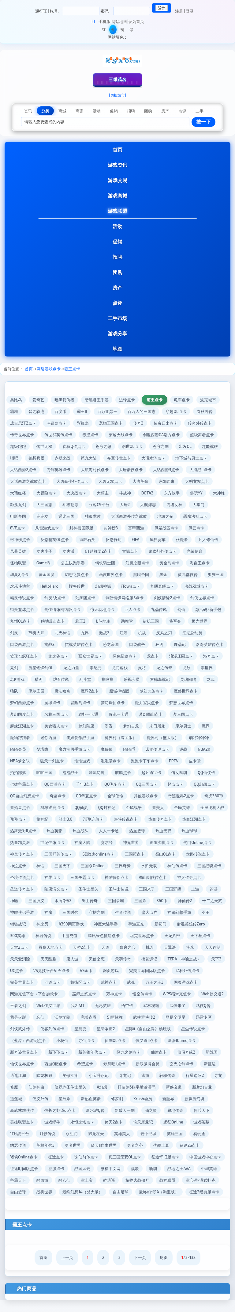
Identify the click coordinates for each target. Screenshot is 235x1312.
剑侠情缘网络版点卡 (133, 609)
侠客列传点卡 (141, 1028)
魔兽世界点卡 (56, 702)
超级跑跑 (18, 446)
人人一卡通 (212, 830)
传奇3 (138, 423)
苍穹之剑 (161, 446)
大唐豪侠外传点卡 (72, 481)
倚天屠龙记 (48, 1133)
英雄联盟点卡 (127, 1121)
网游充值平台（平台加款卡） (117, 993)
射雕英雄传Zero (73, 935)
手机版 (104, 21)
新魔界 (67, 1110)
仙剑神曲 (128, 1087)
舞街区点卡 (187, 982)
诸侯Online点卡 (107, 1156)
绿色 (131, 30)
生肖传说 (18, 923)
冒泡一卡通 (187, 714)
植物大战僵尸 (22, 1191)
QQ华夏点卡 (176, 795)
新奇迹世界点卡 (94, 1052)
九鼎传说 (18, 621)
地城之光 (188, 516)
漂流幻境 (177, 772)
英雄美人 (18, 1145)
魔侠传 (179, 749)
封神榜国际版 (116, 527)
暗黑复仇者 (65, 399)
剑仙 (40, 621)
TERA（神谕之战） (79, 970)
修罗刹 (16, 1110)
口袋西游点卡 (79, 644)
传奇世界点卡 (22, 434)
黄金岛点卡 (196, 562)
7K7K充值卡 (202, 819)
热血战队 (184, 830)
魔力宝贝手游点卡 (147, 749)
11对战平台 (135, 1133)
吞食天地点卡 (141, 947)
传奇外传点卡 (200, 423)
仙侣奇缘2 (45, 1063)
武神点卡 (216, 982)
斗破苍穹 (93, 504)
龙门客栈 (180, 667)
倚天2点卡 (19, 1133)
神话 (106, 865)
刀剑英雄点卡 (58, 469)
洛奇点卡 (52, 667)
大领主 (103, 492)
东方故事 (172, 492)
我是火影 (118, 1017)
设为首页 (136, 21)
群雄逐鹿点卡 (152, 807)
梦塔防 (115, 749)
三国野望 (44, 900)
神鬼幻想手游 (75, 923)
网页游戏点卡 (69, 993)
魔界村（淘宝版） (192, 737)
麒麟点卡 (204, 772)
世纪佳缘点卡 (131, 842)
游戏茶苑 (107, 1133)
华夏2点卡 (49, 574)
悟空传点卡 (20, 1005)
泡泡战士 (151, 772)
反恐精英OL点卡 (81, 539)
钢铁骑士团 (132, 562)
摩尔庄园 (111, 690)
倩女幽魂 (48, 784)
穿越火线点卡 (121, 434)
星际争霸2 (195, 1028)
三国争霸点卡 (147, 877)
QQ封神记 (207, 807)
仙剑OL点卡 (205, 1040)
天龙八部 (52, 947)
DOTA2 (148, 492)
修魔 (106, 1087)
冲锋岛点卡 (56, 423)
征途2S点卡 (73, 1156)
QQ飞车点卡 (199, 784)
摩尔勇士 (44, 737)
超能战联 (210, 446)
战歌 (216, 1168)
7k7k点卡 (127, 819)
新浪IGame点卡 (56, 1052)
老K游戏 (84, 679)
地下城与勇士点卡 (192, 458)
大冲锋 (16, 504)
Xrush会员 (41, 1110)
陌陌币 (202, 749)
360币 (37, 912)
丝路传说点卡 (53, 865)
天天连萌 (103, 958)
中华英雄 (70, 1180)
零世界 (61, 679)
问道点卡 (159, 982)
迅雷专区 (81, 1028)
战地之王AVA (39, 1180)
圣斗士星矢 (161, 889)
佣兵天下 (97, 1121)
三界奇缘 (188, 865)
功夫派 (99, 551)
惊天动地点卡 (173, 609)
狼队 (89, 690)
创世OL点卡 (132, 446)
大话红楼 (18, 492)
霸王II (82, 411)
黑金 (194, 574)
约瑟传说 (119, 1145)
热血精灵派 (99, 842)
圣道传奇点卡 (94, 889)
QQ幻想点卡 (79, 795)
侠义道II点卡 (21, 1052)
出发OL (185, 446)
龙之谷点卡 (119, 656)
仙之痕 (46, 1121)
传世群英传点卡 (58, 434)
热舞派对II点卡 (126, 830)
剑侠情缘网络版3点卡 (193, 597)
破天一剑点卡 (128, 760)
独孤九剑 (40, 504)
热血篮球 (18, 842)
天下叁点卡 (81, 947)
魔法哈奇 (138, 690)
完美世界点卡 (129, 982)
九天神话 (138, 632)
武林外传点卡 (94, 982)
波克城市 (209, 399)
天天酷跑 (160, 958)
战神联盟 (52, 1191)
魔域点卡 (121, 702)
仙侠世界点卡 (99, 1063)
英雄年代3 (147, 1145)
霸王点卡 (72, 368)
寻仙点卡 (177, 1040)
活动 (117, 226)
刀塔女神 (197, 504)
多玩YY (197, 492)
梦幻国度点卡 (91, 714)
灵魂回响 (48, 690)
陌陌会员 (91, 749)
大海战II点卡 (201, 469)
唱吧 (14, 458)
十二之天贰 (88, 912)
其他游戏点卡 (22, 807)
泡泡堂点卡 (186, 760)
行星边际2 (64, 1087)
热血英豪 (157, 830)
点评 (117, 303)
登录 (190, 11)
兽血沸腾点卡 (22, 854)
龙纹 (40, 679)
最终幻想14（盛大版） (183, 1191)
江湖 (199, 632)
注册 (179, 11)
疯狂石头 (113, 539)
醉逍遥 (187, 1180)
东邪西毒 (167, 481)
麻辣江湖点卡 (87, 725)
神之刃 (148, 923)
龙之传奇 (18, 679)
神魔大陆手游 (211, 923)
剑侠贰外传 (109, 1028)
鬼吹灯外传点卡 (193, 551)
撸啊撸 (175, 679)
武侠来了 (67, 1017)
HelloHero (106, 586)
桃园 (40, 958)
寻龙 (87, 1087)
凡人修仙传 (20, 551)
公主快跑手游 (99, 562)
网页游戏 (18, 982)
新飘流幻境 (94, 1110)
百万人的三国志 (142, 411)
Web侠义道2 (90, 1005)
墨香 (173, 725)
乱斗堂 (153, 679)
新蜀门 (42, 935)
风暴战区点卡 (201, 527)
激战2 (179, 632)
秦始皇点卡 (120, 807)
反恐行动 (140, 539)
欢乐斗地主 (77, 586)
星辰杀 (170, 1098)
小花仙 (153, 1040)
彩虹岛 (83, 423)
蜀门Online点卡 (58, 854)
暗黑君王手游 (97, 399)
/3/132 (188, 1269)
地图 (117, 349)
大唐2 (147, 504)
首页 (117, 149)
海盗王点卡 (20, 574)
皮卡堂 (74, 772)
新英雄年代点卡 (163, 1052)
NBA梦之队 (95, 760)
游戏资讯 (117, 165)
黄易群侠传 (20, 586)
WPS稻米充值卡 (54, 1005)
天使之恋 (209, 958)
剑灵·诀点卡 (123, 597)
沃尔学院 (163, 1017)
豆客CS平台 (121, 504)
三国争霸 (206, 900)
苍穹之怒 (104, 446)
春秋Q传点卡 (74, 446)
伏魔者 (209, 539)
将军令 (42, 632)
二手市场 (117, 318)
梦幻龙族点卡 (22, 702)
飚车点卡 (182, 399)
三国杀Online (158, 865)
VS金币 (203, 970)
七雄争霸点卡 (106, 784)
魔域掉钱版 (194, 690)
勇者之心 (18, 1156)
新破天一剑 (20, 1121)
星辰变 (170, 1028)
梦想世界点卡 (56, 714)
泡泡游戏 (158, 760)
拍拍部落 (98, 772)
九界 (160, 632)
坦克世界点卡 (22, 947)
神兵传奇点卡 (60, 889)
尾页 (164, 1269)
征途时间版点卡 (104, 1168)
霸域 (14, 411)
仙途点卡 (18, 1063)
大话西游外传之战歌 (152, 516)
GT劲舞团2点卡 (128, 551)
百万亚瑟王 (108, 411)
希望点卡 (162, 1063)
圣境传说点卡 (87, 877)
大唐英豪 (141, 481)
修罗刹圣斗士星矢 (162, 1087)
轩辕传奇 (36, 1087)
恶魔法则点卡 (22, 527)
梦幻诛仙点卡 (181, 702)
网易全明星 (52, 1028)
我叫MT (179, 1005)
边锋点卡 (127, 399)
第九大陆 (89, 458)
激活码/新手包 (68, 621)
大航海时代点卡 (95, 469)
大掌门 (16, 516)
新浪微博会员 (22, 1075)
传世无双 (44, 446)
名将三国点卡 (125, 714)
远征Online (78, 1133)
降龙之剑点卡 (199, 1052)
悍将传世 (133, 586)
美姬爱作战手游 (152, 737)
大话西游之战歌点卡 (28, 481)
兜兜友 (65, 516)
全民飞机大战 (97, 819)
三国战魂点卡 (52, 877)
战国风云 (163, 1168)
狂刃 (216, 644)
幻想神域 (160, 586)
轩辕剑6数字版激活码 (29, 1098)
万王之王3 (37, 993)
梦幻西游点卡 (91, 702)
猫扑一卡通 (157, 714)
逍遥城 (121, 1098)
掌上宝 (165, 1180)
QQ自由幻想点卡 (114, 795)
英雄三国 (71, 1145)
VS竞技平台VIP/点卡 (169, 970)
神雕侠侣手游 (120, 912)
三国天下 (128, 865)
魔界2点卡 (165, 690)
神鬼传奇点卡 (94, 854)
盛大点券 (44, 923)
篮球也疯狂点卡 (85, 656)
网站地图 (119, 21)
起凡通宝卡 (20, 784)
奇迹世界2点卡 (57, 807)
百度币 (61, 411)
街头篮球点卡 (93, 609)
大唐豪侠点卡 (131, 469)
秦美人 (42, 819)
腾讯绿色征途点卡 (191, 935)
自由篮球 (119, 1191)
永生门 (187, 1133)
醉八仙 (143, 1180)
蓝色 (113, 30)
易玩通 (95, 1145)
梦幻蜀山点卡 (22, 725)
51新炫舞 (215, 1017)
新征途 (85, 1075)
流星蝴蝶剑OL (101, 667)
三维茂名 (117, 79)
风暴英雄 (48, 551)
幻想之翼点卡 (107, 574)
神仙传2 (61, 912)
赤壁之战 (63, 458)
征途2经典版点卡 (102, 1203)
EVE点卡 (51, 527)
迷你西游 (119, 737)
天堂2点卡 (110, 947)
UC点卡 (133, 970)
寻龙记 (216, 1075)
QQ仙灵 (181, 807)
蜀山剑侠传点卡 (24, 889)
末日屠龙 (18, 737)
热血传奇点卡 (56, 830)
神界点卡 (117, 877)
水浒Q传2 (152, 900)
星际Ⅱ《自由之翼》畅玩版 (33, 1040)
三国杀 (16, 912)
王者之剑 (120, 1005)
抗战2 (106, 644)
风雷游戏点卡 (82, 527)
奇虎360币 (90, 807)
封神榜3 (145, 527)
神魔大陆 (162, 842)
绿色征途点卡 (185, 656)
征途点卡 (139, 1156)
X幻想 (193, 1087)
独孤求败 (115, 516)
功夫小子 (75, 551)
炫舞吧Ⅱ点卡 (192, 1063)
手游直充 (18, 935)
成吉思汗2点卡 (23, 423)
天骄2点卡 (173, 947)
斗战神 (125, 492)
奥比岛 (16, 399)
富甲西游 (171, 527)
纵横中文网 (191, 1168)
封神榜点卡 (46, 539)
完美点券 (189, 1017)
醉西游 (120, 1180)
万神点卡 (195, 993)
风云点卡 (18, 539)
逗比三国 (89, 516)
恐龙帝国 (168, 644)
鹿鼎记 (16, 656)
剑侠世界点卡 (58, 609)
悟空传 (16, 1017)
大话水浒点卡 (154, 458)
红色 (104, 30)
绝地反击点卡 (134, 621)
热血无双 (44, 842)
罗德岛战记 (20, 690)
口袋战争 (194, 644)
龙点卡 (214, 656)
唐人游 (184, 958)
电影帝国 (40, 516)
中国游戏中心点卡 (64, 1168)
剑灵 (89, 632)
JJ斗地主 (184, 621)
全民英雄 (67, 819)
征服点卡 (137, 1168)
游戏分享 (117, 333)
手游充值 (157, 935)
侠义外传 (145, 1098)
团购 (117, 272)
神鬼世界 (210, 842)
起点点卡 (50, 795)
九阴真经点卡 (22, 597)
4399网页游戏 (176, 923)
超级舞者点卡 (202, 434)
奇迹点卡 (147, 795)
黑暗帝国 (172, 574)
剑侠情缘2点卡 (23, 609)
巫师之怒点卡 (165, 993)
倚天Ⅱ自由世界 (205, 1145)
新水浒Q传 (199, 1110)
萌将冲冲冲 (62, 749)
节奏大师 (111, 632)
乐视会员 (199, 679)
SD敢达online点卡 (171, 854)
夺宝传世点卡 (119, 458)
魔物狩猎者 (91, 737)
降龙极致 (135, 1075)
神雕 (103, 900)
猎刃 (106, 679)
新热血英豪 (196, 1098)
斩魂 (14, 1180)
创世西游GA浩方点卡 (161, 434)
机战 (217, 632)
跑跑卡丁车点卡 (24, 772)
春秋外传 (205, 411)
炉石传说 (128, 679)
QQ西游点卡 (139, 784)
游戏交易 (117, 180)
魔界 (67, 737)
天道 (196, 947)
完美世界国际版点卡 (54, 982)
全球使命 (205, 795)
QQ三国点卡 (21, 795)
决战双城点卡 (56, 597)
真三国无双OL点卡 (208, 1156)
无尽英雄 (205, 1005)
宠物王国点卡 (111, 423)
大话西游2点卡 (23, 469)
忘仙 (140, 1017)
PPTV (53, 772)
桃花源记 (44, 970)
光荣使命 (18, 562)
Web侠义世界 (150, 1005)
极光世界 (67, 632)
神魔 (147, 912)
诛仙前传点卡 (170, 1156)
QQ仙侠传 (75, 784)
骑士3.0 (175, 819)
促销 (117, 241)
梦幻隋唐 (151, 725)
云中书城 (44, 1145)
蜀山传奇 (179, 900)
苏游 (85, 900)
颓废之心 (18, 958)
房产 (117, 287)
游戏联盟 (117, 211)
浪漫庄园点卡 (22, 667)
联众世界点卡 (151, 656)
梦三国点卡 (54, 725)
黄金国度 (77, 574)
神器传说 (131, 935)
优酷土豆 (44, 1156)
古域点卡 (161, 551)
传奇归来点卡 (166, 423)
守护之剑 (195, 912)
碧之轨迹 (36, 411)
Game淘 (70, 562)
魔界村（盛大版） (26, 749)
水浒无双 (215, 865)
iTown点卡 (187, 586)
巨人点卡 (203, 609)
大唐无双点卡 (110, 481)
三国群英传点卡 (130, 854)
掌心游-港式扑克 (85, 1191)
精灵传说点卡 (91, 597)
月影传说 (163, 1133)
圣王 (101, 923)
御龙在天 (211, 1133)
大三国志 (67, 504)
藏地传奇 (71, 1121)
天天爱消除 (132, 958)
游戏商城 (117, 195)
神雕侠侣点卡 (181, 877)
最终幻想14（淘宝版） (56, 1203)
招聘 (117, 257)
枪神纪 (152, 819)
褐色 (122, 30)
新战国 (71, 1063)
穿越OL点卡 (176, 411)
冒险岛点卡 (149, 702)
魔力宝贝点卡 (22, 714)
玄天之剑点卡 (56, 1075)
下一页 (140, 1269)
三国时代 (169, 912)
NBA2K (69, 760)
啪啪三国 (125, 772)
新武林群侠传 (126, 1110)
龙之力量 (132, 667)
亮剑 (75, 667)
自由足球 (18, 1203)
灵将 (203, 667)
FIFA (162, 539)
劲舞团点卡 (154, 597)
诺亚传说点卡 (22, 760)
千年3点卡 (169, 784)
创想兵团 (36, 458)
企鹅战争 (18, 819)
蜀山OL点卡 (20, 865)
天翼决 (61, 958)
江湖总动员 (46, 644)
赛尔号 (186, 842)
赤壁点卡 (91, 434)
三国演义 (126, 900)
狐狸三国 (48, 586)
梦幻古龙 (196, 725)
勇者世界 (174, 1145)
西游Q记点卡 (132, 1063)
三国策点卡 (207, 854)
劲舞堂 (208, 621)
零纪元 (156, 667)
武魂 (14, 993)
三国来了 (18, 900)
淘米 (81, 958)
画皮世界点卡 (141, 574)
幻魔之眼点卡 (164, 562)
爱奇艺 (38, 399)
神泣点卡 (83, 865)
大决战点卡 (77, 492)
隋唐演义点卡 (129, 889)
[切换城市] (117, 95)
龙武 (71, 690)
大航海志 (171, 504)
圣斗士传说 (191, 889)
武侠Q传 (92, 1017)
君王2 (161, 621)
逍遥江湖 (109, 1075)
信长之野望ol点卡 (164, 1110)
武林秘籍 (40, 1017)
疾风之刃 (18, 644)
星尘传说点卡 (78, 1040)
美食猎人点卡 (121, 725)
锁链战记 (123, 923)
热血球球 (71, 842)
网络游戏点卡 (49, 368)
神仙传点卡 (20, 877)
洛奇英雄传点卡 (46, 656)
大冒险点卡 (46, 492)
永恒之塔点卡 (188, 1121)
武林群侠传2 (21, 1028)
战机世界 (145, 1191)
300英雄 (104, 935)
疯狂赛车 (184, 539)
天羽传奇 (18, 970)
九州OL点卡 (101, 621)
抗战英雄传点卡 (135, 644)
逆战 (48, 760)
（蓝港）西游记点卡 (118, 1040)
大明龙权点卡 (197, 481)
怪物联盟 (44, 562)
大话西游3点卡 (166, 469)
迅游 (14, 1087)
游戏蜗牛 (158, 1121)
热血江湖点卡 (91, 830)
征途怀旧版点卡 (24, 1168)
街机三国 (18, 632)
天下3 (111, 970)
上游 (67, 900)
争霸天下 (96, 1180)
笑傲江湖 (162, 1075)
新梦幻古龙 (95, 1098)
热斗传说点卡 (22, 830)
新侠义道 (66, 1098)
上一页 (67, 1269)
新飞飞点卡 (128, 1052)
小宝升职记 (190, 1075)
